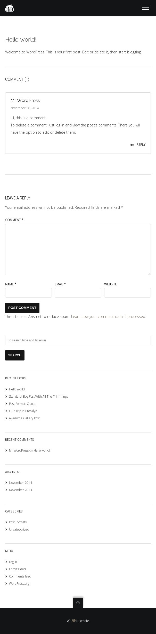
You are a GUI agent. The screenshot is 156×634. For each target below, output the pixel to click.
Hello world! (17, 389)
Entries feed (17, 569)
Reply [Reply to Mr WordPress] (137, 144)
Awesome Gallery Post (24, 418)
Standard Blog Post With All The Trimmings (38, 396)
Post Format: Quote (22, 404)
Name (10, 284)
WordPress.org (19, 583)
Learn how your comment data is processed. (108, 316)
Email (60, 284)
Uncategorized (19, 529)
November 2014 (20, 482)
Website (110, 284)
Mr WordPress (25, 100)
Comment (14, 220)
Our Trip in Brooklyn (23, 411)
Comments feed (20, 576)
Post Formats (18, 522)
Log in (13, 562)
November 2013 (20, 490)
